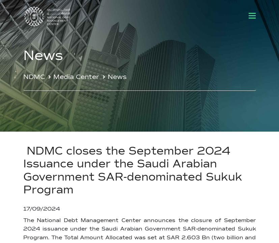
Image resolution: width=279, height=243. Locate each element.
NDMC (34, 77)
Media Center (76, 77)
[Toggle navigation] (252, 16)
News (117, 77)
